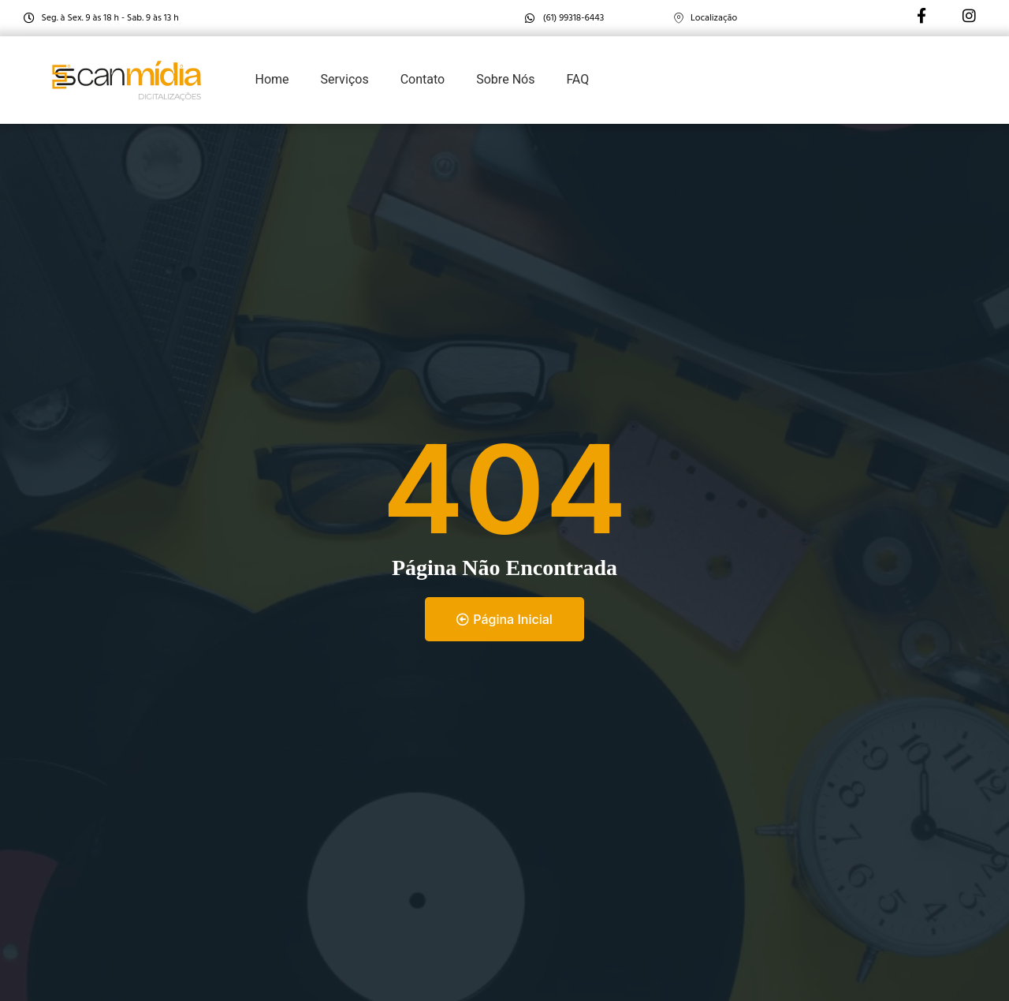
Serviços (345, 79)
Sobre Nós (505, 79)
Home (272, 79)
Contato (422, 79)
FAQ (577, 79)
